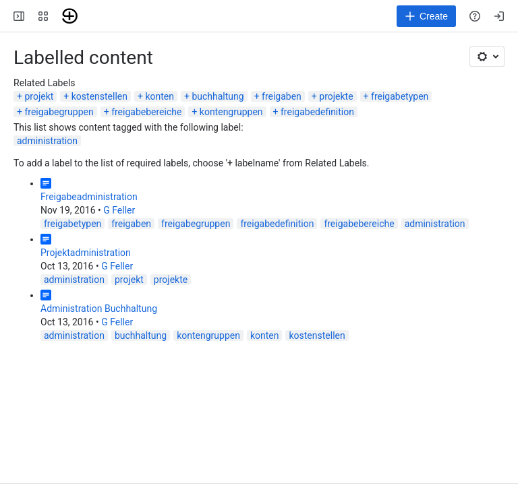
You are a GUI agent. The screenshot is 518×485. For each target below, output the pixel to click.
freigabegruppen (58, 111)
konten (159, 96)
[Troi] (69, 16)
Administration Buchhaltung (98, 308)
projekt (38, 96)
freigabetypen (399, 96)
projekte (336, 96)
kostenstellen (99, 96)
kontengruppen (231, 111)
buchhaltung (217, 96)
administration (47, 140)
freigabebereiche (146, 111)
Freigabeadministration (89, 196)
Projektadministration (85, 252)
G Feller (119, 210)
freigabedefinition (317, 111)
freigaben (281, 96)
